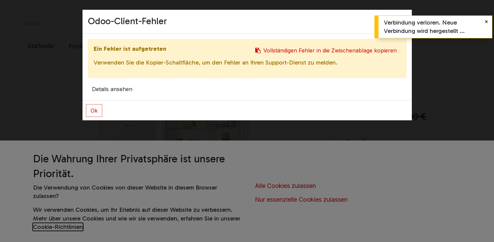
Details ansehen (112, 89)
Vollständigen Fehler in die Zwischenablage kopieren (326, 50)
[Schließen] (486, 21)
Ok (94, 110)
